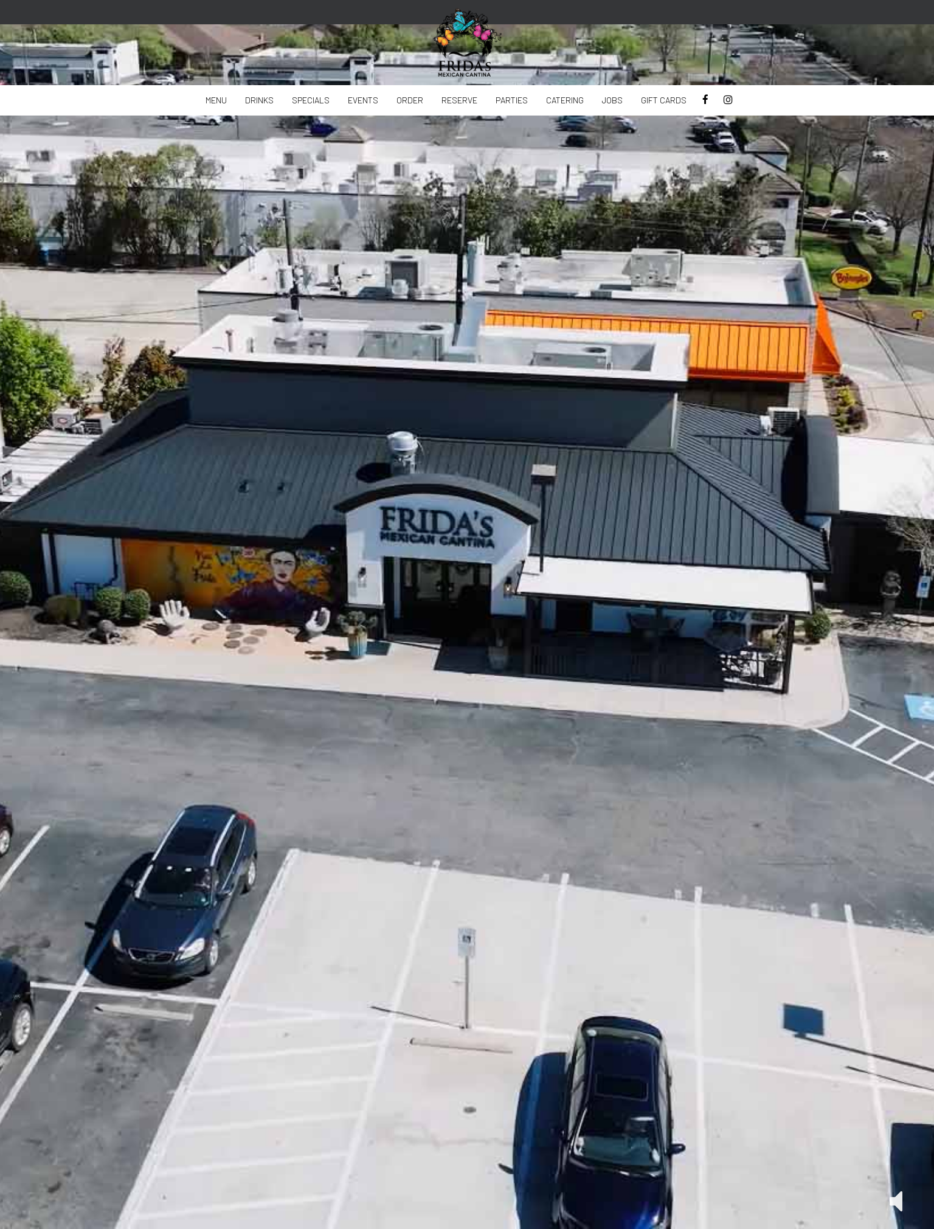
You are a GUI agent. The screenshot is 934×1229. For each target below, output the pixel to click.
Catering (565, 100)
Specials (311, 100)
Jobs (612, 100)
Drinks (259, 100)
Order (409, 100)
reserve (459, 100)
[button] (896, 1200)
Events (363, 100)
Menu (216, 100)
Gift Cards (664, 100)
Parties (512, 100)
